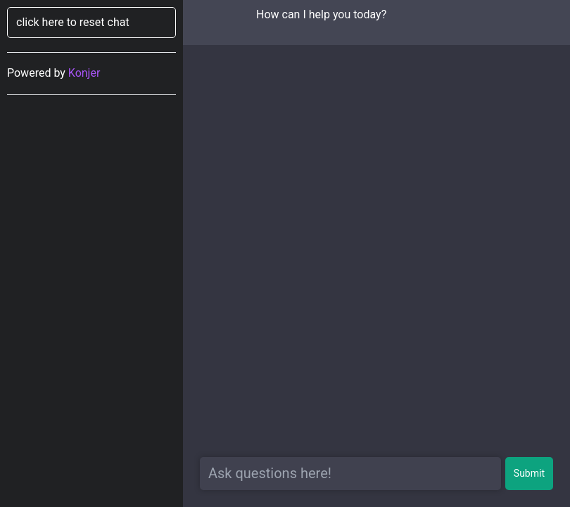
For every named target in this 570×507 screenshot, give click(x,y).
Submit (529, 473)
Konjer (84, 73)
